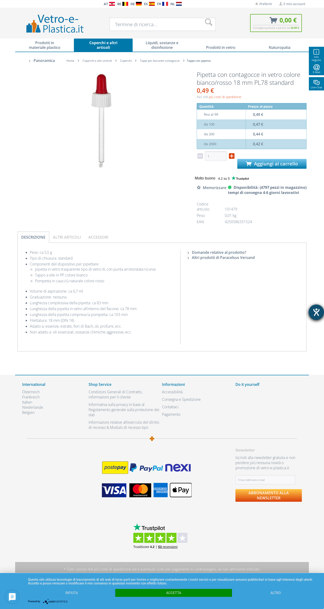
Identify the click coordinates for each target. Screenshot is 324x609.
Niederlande (32, 407)
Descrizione (33, 237)
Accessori (98, 237)
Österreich (31, 391)
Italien (27, 402)
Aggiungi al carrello (272, 164)
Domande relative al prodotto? (217, 252)
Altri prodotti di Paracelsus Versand (221, 257)
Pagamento (171, 414)
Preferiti (263, 4)
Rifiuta (71, 593)
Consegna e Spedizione (181, 399)
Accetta (173, 593)
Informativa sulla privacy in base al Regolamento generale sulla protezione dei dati (124, 409)
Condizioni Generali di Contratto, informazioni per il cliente (115, 394)
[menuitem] (24, 4)
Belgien (28, 412)
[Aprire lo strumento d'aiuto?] (316, 312)
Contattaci (170, 406)
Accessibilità (172, 391)
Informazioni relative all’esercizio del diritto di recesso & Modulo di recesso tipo (124, 425)
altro (275, 593)
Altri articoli (67, 237)
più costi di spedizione (225, 97)
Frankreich (31, 397)
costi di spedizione (115, 569)
